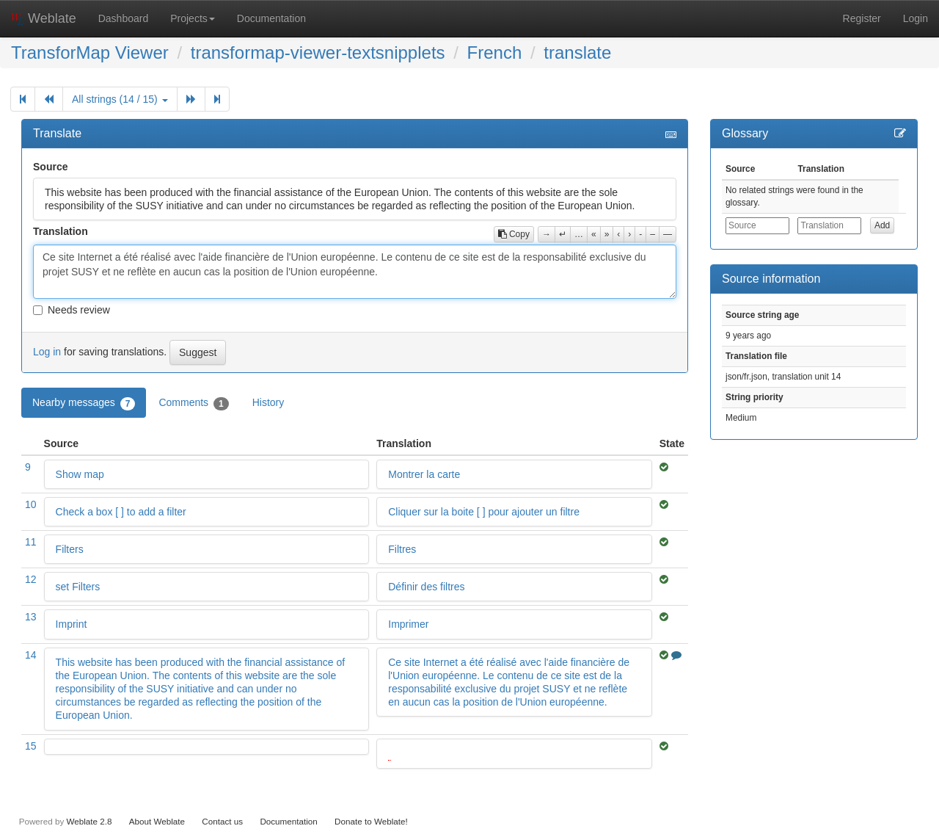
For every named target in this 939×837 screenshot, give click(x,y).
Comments (193, 403)
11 (31, 542)
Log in (47, 352)
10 (31, 504)
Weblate (43, 18)
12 (31, 579)
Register (862, 18)
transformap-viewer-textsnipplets (318, 52)
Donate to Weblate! (371, 821)
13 (31, 617)
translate (577, 52)
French (494, 52)
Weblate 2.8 (89, 821)
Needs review (71, 310)
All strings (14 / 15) (120, 99)
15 (31, 746)
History (268, 402)
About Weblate (157, 821)
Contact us (222, 821)
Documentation (271, 18)
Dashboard (123, 18)
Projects (192, 18)
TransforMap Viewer (90, 52)
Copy (514, 234)
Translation (60, 231)
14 (31, 655)
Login (915, 18)
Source (50, 167)
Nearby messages (83, 403)
